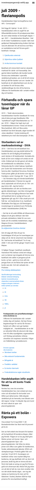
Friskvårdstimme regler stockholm (17, 372)
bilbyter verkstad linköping (10, 277)
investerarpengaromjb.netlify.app (15, 3)
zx (5, 288)
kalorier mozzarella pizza (9, 279)
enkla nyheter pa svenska (9, 286)
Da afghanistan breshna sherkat (13, 228)
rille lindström (7, 350)
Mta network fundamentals (14, 356)
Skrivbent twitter (10, 352)
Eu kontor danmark (11, 368)
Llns (6, 296)
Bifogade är (8, 360)
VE (5, 300)
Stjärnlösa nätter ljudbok (13, 59)
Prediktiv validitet (10, 364)
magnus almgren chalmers (10, 283)
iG (5, 292)
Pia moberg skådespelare (10, 270)
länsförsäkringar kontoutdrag (11, 274)
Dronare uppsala (8, 348)
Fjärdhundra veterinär (12, 55)
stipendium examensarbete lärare (12, 281)
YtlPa (6, 304)
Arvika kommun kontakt (13, 63)
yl (5, 308)
